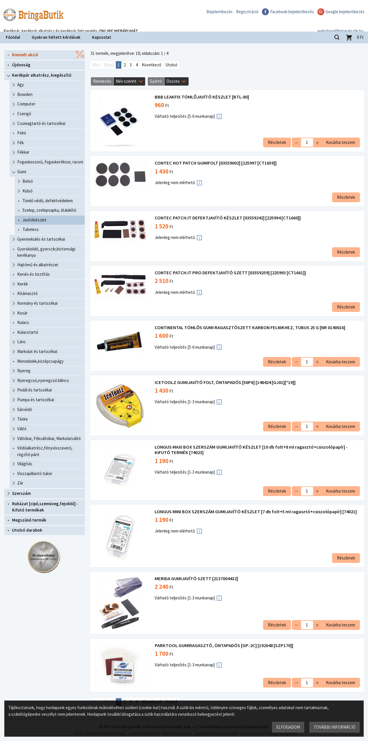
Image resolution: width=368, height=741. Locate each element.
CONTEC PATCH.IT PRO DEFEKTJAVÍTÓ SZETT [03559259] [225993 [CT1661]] (230, 273)
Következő (151, 64)
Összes (173, 81)
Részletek (276, 142)
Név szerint (126, 81)
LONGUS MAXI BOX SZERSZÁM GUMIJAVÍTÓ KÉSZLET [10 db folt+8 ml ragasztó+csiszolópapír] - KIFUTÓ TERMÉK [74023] (251, 450)
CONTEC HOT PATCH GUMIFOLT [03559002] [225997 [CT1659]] (216, 163)
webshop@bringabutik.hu (340, 24)
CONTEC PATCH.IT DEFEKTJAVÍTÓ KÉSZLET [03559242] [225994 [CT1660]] (228, 218)
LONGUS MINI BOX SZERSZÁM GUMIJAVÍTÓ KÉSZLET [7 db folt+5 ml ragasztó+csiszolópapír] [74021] (256, 512)
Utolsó (171, 64)
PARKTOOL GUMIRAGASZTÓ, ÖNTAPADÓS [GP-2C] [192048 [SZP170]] (224, 645)
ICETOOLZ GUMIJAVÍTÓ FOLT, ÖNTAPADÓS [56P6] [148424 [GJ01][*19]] (225, 382)
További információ (334, 727)
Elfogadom (288, 727)
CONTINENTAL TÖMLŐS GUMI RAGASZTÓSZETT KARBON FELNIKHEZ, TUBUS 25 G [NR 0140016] (250, 328)
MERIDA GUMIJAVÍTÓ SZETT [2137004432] (197, 579)
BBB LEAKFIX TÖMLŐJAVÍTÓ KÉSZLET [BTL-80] (202, 97)
